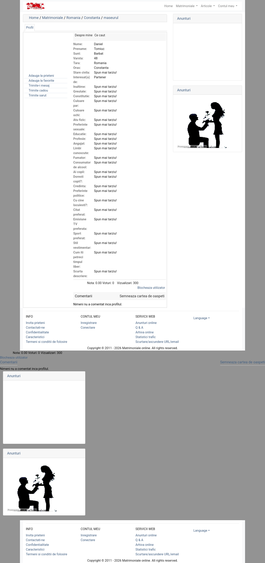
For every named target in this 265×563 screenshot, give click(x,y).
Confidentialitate (37, 332)
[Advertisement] (43, 52)
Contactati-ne (35, 327)
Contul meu (226, 6)
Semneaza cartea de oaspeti (142, 296)
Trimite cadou (38, 90)
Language (200, 318)
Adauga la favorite (41, 80)
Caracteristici (35, 337)
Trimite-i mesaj (39, 85)
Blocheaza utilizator (151, 288)
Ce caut (99, 35)
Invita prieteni (35, 323)
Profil (29, 27)
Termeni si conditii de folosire (46, 342)
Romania (73, 18)
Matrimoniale (185, 6)
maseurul (111, 18)
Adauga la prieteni (41, 76)
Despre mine (83, 35)
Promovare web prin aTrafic (192, 146)
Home (34, 18)
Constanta (92, 18)
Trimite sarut (37, 95)
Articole (206, 6)
